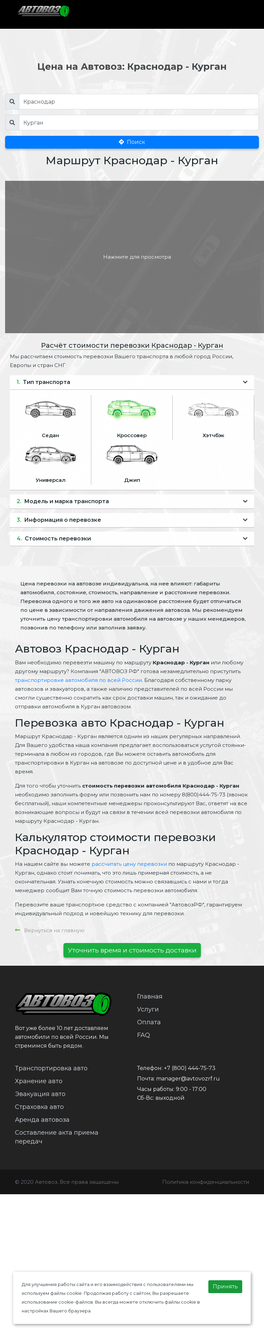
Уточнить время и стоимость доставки (132, 950)
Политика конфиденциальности (205, 1182)
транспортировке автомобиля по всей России (78, 680)
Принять (225, 1286)
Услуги (148, 1009)
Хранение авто (38, 1081)
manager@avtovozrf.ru (188, 1078)
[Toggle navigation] (235, 14)
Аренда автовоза (42, 1119)
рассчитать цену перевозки (129, 864)
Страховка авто (39, 1107)
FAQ (143, 1035)
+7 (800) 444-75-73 (189, 1068)
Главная (150, 996)
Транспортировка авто (51, 1068)
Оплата (149, 1022)
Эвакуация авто (40, 1094)
